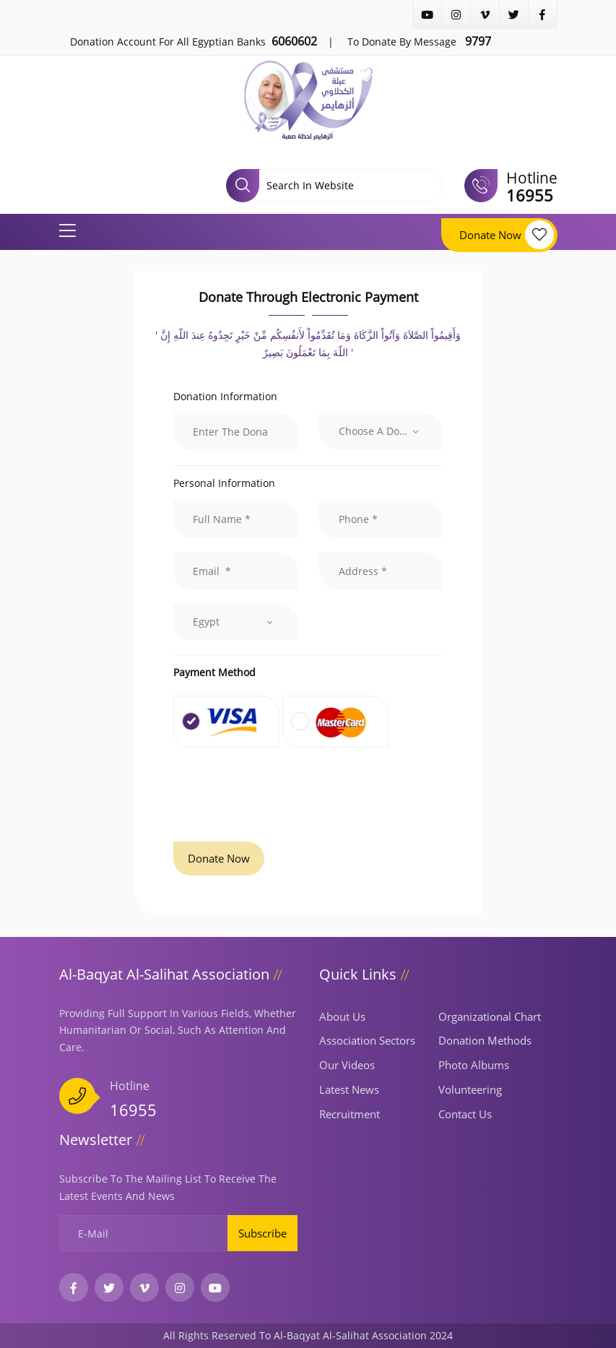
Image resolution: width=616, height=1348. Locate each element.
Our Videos (347, 1065)
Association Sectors (367, 1040)
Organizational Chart (489, 1016)
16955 (133, 1109)
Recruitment (349, 1114)
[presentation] (283, 796)
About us (342, 1016)
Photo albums (473, 1065)
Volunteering (470, 1089)
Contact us (465, 1114)
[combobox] (381, 431)
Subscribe (262, 1233)
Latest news (349, 1089)
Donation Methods (485, 1040)
